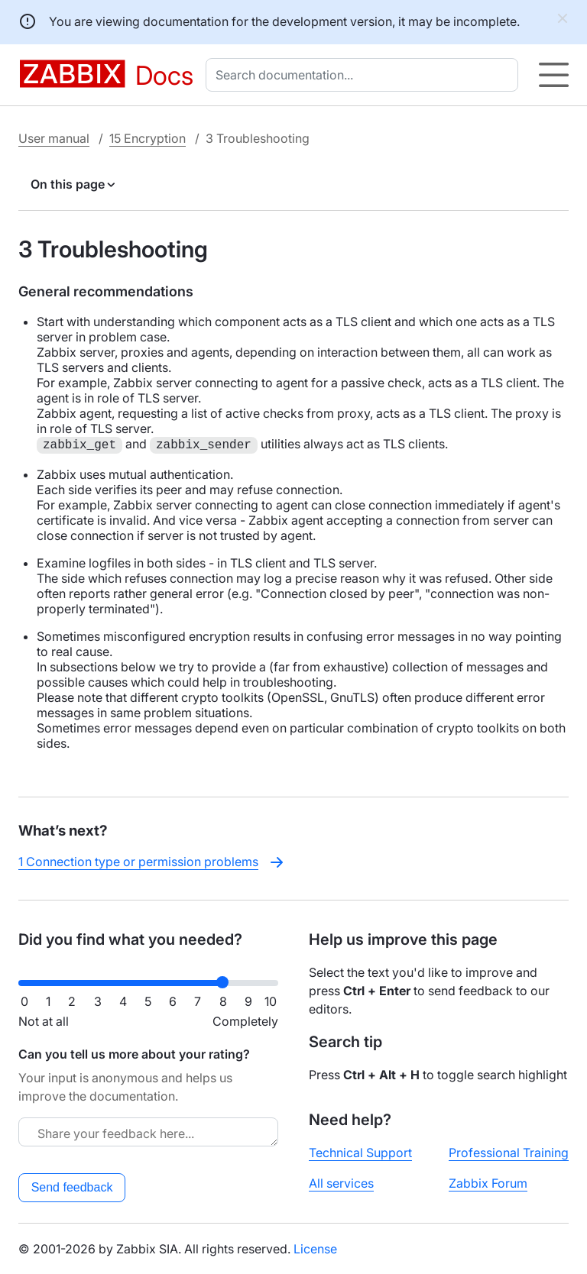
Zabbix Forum (488, 1183)
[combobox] (365, 74)
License (315, 1248)
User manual (53, 138)
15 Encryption (147, 138)
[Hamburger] (554, 75)
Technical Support (360, 1152)
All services (341, 1183)
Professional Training (509, 1152)
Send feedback (72, 1187)
